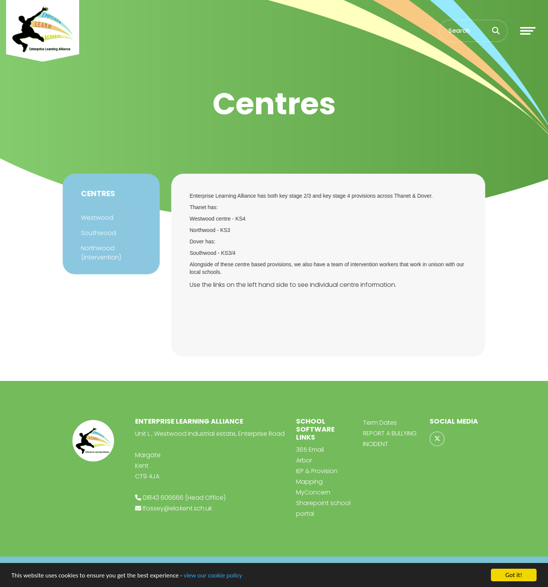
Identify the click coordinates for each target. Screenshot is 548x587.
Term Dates (380, 422)
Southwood (97, 233)
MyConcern (313, 492)
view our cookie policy (213, 575)
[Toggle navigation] (528, 31)
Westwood (96, 217)
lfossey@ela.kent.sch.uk (177, 508)
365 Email (310, 449)
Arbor (304, 460)
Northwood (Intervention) (100, 253)
